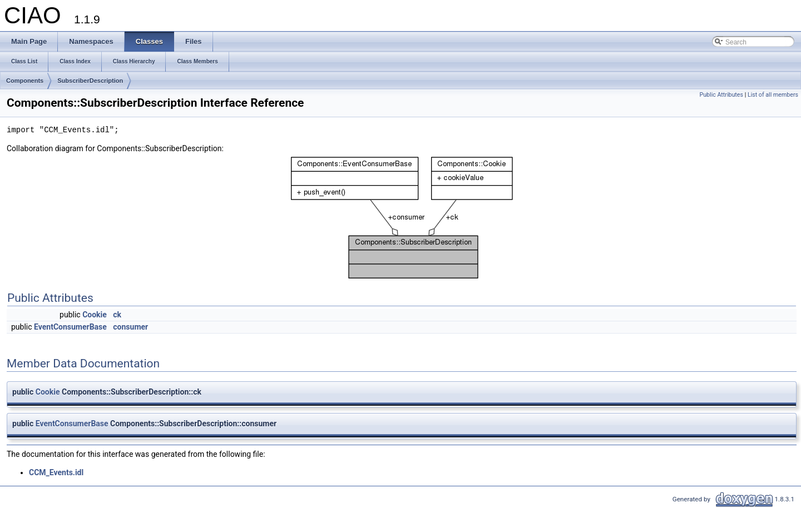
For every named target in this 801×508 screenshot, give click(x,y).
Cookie (94, 314)
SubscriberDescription (90, 80)
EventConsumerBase (70, 326)
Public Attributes (721, 94)
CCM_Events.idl (56, 472)
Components (24, 80)
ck (117, 314)
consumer (130, 326)
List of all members (773, 94)
